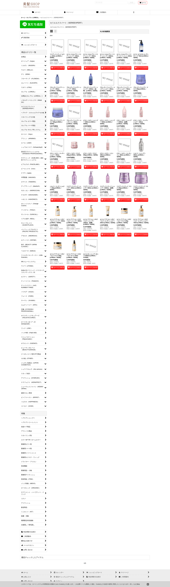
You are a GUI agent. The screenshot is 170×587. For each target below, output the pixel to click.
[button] (134, 12)
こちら (138, 584)
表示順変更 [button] (105, 31)
